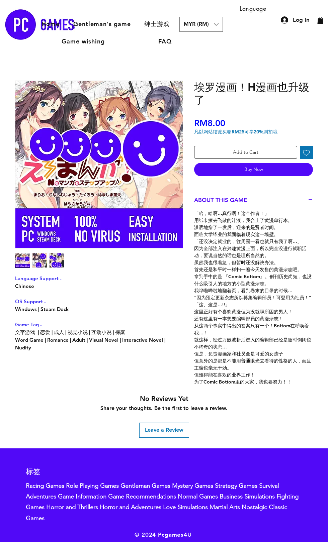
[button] (157, 24)
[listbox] (201, 24)
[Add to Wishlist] (306, 152)
